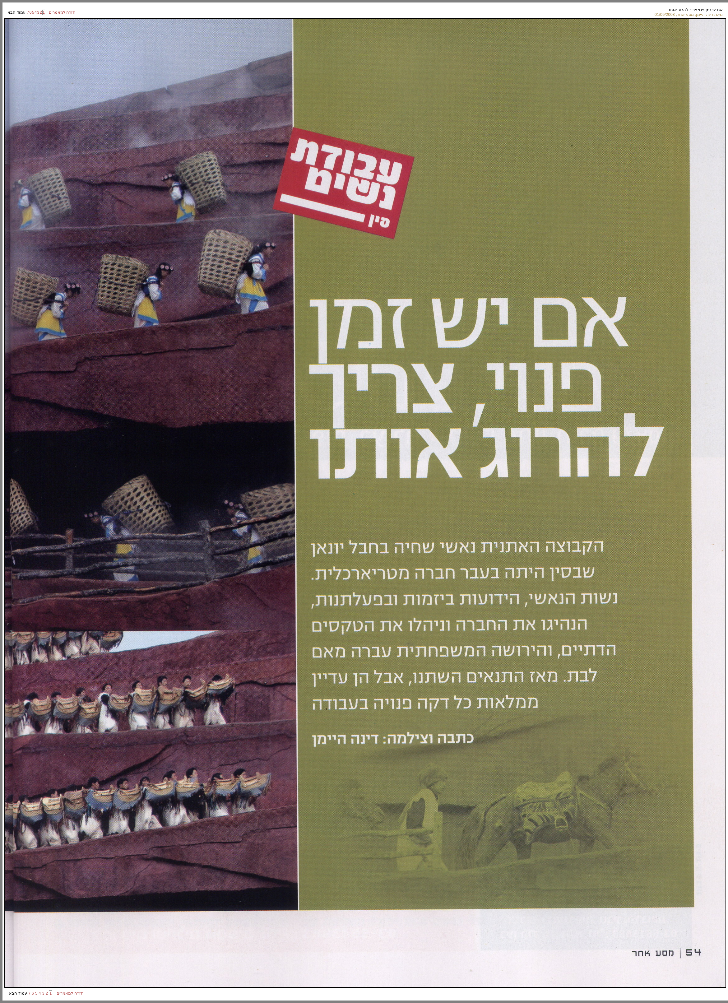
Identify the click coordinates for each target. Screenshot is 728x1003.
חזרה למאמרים (60, 12)
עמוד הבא (16, 12)
